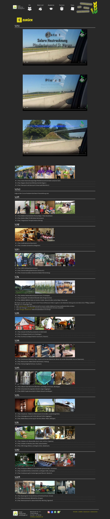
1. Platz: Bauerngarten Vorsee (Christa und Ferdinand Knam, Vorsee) (34, 496)
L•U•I (79, 7)
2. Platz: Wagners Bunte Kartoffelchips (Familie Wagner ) (30, 183)
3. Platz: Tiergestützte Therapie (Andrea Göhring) (29, 220)
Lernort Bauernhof (83, 11)
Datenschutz (94, 511)
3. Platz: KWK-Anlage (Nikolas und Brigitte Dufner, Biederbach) (32, 446)
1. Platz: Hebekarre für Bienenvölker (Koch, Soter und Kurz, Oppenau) (34, 441)
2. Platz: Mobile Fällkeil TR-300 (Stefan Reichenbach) (29, 218)
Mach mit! (40, 7)
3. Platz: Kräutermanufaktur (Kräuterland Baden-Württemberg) (32, 273)
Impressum (86, 511)
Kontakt (75, 511)
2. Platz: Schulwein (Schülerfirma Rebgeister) (27, 245)
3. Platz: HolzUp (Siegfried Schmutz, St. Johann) (28, 364)
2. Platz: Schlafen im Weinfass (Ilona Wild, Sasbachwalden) (31, 443)
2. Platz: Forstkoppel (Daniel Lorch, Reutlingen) (28, 334)
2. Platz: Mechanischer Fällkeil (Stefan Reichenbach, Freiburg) (32, 361)
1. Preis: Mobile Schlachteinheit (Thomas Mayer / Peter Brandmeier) (33, 216)
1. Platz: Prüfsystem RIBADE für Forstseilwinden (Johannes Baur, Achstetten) (36, 468)
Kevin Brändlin (31, 308)
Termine (61, 7)
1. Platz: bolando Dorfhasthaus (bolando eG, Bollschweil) (31, 332)
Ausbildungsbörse (86, 4)
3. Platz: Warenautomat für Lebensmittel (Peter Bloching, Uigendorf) (34, 500)
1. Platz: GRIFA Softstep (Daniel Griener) (26, 268)
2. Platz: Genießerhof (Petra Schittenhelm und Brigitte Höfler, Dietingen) (35, 471)
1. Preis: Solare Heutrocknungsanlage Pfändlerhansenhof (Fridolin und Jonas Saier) (37, 180)
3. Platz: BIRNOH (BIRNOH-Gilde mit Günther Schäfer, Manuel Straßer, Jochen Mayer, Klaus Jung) (41, 300)
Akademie (51, 7)
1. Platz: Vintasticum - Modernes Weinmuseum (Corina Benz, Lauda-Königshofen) (37, 414)
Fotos (72, 7)
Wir (30, 7)
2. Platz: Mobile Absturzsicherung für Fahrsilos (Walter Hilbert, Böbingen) (35, 418)
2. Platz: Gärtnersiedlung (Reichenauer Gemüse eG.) (29, 270)
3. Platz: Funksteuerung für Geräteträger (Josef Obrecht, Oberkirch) (33, 473)
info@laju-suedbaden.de (36, 517)
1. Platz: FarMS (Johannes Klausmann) (26, 243)
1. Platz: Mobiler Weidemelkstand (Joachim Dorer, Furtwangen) (32, 295)
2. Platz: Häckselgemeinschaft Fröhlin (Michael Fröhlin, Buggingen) (33, 416)
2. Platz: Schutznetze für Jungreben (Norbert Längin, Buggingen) (32, 389)
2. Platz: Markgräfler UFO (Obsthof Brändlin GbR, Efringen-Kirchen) (33, 298)
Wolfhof (86, 8)
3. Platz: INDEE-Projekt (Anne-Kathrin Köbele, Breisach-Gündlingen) (33, 391)
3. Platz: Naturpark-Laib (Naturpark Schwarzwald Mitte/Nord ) (32, 185)
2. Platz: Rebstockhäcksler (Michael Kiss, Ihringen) (29, 498)
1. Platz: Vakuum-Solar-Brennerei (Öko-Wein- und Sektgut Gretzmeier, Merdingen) (37, 386)
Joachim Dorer (23, 306)
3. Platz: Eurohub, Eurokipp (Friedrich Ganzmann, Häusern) (31, 336)
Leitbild (80, 511)
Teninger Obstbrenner (25, 309)
